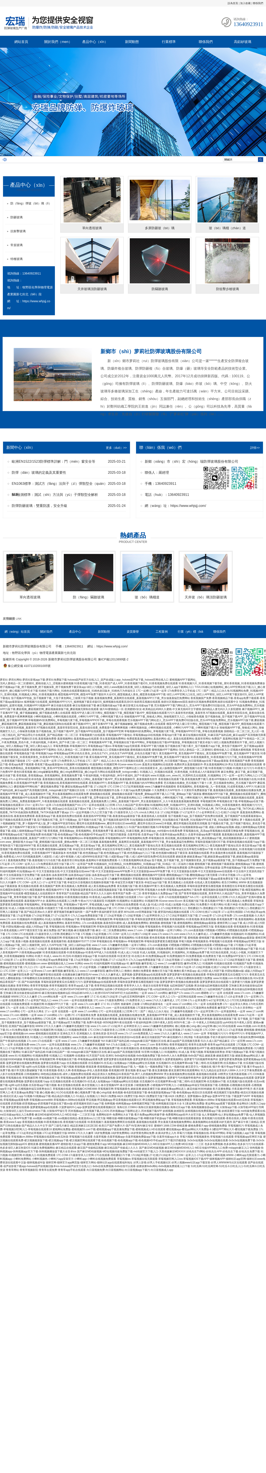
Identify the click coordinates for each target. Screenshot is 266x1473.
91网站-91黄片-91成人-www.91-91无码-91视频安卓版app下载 (61, 956)
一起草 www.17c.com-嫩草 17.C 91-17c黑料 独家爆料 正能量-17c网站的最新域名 (116, 1004)
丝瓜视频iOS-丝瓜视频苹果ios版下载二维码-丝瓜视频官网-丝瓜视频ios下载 (199, 1063)
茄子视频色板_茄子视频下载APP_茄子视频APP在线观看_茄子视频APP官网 (80, 731)
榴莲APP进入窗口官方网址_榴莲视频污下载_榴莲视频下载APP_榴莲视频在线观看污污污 (123, 712)
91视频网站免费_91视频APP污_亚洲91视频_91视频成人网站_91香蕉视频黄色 (195, 805)
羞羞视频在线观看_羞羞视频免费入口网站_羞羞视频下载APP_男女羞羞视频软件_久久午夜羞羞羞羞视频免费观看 (134, 801)
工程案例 (162, 631)
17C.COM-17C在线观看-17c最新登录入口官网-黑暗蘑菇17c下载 (43, 934)
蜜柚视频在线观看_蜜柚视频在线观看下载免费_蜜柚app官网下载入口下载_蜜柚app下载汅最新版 (146, 793)
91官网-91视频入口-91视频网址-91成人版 (165, 1051)
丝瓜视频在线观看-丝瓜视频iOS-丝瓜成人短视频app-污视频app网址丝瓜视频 (111, 1063)
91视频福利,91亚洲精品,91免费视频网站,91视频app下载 (71, 827)
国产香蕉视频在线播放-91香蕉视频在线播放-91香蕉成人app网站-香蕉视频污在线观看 (87, 897)
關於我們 (46, 631)
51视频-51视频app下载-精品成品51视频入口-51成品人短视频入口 (62, 1096)
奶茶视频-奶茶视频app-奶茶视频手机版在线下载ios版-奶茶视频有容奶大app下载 (57, 1103)
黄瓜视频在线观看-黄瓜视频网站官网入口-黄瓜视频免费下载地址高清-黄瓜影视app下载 (211, 845)
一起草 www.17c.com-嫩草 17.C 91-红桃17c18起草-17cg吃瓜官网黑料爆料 (102, 996)
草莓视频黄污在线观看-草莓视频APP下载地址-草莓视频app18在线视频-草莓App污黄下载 (130, 734)
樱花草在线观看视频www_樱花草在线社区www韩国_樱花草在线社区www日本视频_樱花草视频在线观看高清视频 (142, 823)
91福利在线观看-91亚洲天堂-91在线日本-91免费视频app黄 (132, 956)
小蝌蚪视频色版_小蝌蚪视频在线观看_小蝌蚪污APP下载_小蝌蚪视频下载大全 (78, 716)
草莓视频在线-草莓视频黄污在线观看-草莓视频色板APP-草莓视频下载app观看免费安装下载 (185, 878)
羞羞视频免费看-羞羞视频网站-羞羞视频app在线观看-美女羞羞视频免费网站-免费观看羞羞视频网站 (95, 738)
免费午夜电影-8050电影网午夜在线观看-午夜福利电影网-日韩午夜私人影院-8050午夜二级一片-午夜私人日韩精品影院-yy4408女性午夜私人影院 (169, 1022)
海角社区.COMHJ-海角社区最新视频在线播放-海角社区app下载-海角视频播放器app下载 (168, 1107)
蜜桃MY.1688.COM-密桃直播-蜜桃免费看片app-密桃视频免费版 (190, 1125)
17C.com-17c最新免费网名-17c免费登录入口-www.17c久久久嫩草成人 (134, 1000)
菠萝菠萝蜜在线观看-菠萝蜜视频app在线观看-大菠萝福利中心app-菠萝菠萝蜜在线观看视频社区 (61, 1107)
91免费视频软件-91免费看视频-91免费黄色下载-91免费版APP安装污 (206, 956)
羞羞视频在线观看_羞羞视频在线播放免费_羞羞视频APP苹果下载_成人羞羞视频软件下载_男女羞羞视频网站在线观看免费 (167, 1015)
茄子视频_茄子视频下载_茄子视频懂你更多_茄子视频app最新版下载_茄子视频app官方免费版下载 (208, 860)
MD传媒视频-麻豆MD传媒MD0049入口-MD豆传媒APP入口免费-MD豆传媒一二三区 (155, 1144)
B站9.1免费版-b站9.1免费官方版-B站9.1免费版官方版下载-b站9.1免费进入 (144, 1096)
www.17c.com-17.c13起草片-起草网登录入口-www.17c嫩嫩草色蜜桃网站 (132, 1026)
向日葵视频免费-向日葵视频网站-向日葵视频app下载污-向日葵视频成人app (130, 1169)
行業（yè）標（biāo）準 (190, 636)
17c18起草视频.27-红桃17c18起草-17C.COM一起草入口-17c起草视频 (203, 1029)
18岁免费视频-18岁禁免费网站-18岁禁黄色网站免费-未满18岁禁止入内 (135, 1133)
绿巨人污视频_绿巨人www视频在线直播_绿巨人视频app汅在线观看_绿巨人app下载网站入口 (140, 687)
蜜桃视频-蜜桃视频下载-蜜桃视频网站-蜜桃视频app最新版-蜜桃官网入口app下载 (195, 922)
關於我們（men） (58, 42)
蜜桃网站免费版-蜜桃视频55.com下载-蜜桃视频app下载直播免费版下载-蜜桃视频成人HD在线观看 (109, 1129)
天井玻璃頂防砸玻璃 (92, 289)
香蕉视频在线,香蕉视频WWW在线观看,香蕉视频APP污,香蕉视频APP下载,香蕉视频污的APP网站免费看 (103, 782)
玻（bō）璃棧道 (147, 597)
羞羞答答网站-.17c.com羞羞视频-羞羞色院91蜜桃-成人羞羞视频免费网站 (107, 922)
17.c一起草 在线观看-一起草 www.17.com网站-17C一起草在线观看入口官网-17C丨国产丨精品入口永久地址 (106, 1011)
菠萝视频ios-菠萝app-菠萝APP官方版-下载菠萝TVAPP (218, 1096)
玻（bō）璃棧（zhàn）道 (227, 228)
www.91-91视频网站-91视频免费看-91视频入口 (35, 1055)
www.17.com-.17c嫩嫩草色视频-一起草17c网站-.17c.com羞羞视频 (166, 930)
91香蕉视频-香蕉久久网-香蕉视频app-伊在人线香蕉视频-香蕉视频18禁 (84, 1070)
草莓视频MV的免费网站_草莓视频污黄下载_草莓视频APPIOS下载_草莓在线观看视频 (77, 720)
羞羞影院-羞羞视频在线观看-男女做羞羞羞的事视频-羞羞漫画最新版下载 (195, 1018)
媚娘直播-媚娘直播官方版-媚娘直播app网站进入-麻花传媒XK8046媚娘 (171, 1088)
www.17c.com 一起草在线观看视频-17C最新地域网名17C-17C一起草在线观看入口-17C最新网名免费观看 (156, 1007)
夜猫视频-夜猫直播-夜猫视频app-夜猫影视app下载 (104, 1066)
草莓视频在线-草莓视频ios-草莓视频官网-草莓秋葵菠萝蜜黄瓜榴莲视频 (90, 926)
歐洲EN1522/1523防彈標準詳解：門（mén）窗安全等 (53, 461)
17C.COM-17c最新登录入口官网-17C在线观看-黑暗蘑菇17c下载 (125, 1029)
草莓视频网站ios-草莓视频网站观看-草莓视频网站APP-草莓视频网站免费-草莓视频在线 (114, 838)
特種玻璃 (16, 259)
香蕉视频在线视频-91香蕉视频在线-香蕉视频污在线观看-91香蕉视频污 (62, 1122)
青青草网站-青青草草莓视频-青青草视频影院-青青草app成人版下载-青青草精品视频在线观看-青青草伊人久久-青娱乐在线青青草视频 (92, 985)
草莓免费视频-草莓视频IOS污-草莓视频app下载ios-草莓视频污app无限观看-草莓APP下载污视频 (108, 746)
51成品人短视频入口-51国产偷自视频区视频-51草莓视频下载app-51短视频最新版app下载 (156, 827)
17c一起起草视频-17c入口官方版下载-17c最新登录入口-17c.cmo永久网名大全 (115, 812)
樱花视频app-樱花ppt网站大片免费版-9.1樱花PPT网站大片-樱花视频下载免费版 (212, 1129)
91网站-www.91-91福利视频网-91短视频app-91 (102, 963)
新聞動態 (132, 42)
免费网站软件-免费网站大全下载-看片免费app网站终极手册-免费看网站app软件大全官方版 (148, 1114)
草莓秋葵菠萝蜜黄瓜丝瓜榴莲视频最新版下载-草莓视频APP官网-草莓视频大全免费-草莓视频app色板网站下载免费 (136, 889)
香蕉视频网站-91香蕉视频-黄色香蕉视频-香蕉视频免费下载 (203, 919)
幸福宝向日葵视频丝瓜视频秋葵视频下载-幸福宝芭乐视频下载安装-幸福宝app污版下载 (117, 882)
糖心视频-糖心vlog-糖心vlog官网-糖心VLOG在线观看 (205, 1026)
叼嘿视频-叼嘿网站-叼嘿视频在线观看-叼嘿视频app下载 (201, 945)
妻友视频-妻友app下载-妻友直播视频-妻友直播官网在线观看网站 (162, 1070)
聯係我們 (258, 3)
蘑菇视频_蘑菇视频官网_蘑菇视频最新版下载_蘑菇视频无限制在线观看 (57, 709)
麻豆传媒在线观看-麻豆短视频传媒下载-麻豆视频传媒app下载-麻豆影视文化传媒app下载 (102, 705)
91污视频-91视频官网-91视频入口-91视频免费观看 (58, 1029)
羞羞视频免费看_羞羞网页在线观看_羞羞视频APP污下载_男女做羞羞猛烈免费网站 (142, 698)
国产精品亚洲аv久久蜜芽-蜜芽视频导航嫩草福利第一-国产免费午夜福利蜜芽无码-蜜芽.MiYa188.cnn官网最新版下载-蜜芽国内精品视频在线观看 (106, 911)
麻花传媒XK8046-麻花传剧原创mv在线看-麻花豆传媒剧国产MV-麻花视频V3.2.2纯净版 (143, 1037)
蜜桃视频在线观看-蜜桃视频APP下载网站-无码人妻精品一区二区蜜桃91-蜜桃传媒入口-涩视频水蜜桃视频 (68, 749)
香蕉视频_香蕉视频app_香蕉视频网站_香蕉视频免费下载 (49, 775)
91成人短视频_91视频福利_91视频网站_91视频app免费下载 (174, 952)
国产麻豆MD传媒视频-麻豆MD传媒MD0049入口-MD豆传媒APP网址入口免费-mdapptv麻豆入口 (194, 1147)
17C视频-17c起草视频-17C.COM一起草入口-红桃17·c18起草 (116, 934)
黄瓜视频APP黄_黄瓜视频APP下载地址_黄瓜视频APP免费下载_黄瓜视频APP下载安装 (209, 753)
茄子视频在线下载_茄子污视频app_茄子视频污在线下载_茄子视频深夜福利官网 (83, 819)
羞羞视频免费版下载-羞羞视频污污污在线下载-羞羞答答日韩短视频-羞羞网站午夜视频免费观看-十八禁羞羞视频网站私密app (79, 860)
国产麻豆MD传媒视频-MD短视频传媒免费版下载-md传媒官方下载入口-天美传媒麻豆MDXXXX (131, 1151)
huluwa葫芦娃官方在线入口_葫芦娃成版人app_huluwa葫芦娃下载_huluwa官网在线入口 (118, 679)
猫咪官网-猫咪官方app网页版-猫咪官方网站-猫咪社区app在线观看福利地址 (89, 1162)
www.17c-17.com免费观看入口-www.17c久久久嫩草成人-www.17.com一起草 (162, 1033)
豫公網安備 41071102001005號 (27, 666)
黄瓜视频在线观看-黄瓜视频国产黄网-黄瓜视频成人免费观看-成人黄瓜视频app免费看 (67, 886)
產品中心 (75, 631)
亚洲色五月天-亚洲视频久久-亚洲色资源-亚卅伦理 (88, 1033)
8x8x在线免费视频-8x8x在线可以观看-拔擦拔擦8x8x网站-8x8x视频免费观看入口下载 (141, 1166)
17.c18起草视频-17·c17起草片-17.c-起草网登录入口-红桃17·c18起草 (199, 812)
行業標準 (169, 42)
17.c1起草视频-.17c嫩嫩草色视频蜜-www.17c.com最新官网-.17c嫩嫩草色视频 (124, 967)
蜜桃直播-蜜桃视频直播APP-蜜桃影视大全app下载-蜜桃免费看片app (67, 1144)
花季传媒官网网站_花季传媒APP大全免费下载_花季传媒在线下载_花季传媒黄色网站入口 (90, 797)
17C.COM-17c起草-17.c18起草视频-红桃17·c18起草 (200, 967)
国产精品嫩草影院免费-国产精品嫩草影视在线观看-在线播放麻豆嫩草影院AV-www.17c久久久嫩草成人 (62, 974)
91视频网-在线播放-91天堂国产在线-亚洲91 (89, 1055)
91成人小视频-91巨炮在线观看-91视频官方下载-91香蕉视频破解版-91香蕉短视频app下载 (60, 908)
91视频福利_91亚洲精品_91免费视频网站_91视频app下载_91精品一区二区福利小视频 (144, 864)
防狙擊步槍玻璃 (227, 289)
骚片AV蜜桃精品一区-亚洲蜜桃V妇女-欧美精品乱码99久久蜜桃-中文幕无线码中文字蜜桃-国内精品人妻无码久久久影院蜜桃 (170, 709)
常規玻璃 (16, 245)
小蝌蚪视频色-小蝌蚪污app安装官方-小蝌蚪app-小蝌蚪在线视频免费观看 (74, 1158)
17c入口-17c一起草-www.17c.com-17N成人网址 (51, 967)
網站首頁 (21, 42)
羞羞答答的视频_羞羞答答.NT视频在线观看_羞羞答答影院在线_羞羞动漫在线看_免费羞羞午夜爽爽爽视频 (67, 727)
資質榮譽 (133, 631)
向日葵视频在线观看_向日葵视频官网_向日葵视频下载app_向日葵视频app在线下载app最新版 (174, 760)
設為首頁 (233, 3)
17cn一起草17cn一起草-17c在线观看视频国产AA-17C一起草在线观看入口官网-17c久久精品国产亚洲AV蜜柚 (87, 805)
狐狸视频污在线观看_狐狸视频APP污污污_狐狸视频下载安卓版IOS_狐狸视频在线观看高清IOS (79, 701)
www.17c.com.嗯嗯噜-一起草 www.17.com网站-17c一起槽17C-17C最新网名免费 (49, 1015)
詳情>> (255, 447)
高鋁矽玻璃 (242, 42)
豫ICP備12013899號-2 (113, 659)
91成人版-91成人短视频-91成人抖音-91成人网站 (70, 1048)
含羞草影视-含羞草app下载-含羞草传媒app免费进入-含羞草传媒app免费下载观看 (174, 834)
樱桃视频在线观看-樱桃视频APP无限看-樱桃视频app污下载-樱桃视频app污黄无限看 (169, 875)
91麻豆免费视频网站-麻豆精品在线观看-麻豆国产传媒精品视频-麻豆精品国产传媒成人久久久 (84, 1147)
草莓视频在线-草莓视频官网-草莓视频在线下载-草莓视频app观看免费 (63, 1059)
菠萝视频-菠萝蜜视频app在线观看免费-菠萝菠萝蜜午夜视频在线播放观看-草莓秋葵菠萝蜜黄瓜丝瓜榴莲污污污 (185, 974)
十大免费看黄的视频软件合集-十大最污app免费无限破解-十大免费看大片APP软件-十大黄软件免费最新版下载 (149, 790)
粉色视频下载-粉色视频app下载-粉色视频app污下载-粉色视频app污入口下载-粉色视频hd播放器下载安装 (127, 852)
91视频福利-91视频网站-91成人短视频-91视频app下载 (48, 919)
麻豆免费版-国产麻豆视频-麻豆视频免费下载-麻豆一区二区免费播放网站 (85, 930)
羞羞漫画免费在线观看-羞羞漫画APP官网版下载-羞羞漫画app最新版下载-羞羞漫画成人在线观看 (111, 816)
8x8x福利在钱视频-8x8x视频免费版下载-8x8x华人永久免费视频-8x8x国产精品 (159, 1055)
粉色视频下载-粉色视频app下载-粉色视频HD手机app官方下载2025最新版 (83, 834)
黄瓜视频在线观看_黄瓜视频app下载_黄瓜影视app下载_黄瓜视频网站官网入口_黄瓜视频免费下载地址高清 (99, 845)
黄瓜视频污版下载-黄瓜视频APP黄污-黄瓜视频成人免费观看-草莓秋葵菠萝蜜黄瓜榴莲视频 (169, 886)
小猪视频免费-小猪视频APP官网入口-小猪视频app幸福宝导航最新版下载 (176, 1085)
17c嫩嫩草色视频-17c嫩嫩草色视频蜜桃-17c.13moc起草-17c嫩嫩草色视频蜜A (87, 878)
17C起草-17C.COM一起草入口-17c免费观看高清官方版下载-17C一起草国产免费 (46, 864)
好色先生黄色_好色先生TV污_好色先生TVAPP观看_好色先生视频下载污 (116, 753)
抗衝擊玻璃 (18, 231)
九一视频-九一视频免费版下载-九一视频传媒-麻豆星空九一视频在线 (172, 1066)
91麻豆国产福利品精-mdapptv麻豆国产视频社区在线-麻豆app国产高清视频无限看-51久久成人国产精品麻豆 (168, 1040)
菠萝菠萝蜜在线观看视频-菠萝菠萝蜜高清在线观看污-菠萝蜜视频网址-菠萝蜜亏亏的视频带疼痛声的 (160, 1059)
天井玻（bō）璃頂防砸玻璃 (206, 597)
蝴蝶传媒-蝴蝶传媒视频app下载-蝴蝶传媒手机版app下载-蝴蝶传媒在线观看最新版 (154, 1118)
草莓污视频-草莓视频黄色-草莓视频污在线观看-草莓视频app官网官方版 (172, 926)
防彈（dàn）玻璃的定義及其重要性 (39, 472)
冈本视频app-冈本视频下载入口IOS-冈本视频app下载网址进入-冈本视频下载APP (115, 1110)
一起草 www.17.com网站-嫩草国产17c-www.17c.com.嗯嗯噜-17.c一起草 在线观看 (186, 993)
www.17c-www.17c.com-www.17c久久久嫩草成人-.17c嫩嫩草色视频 (191, 934)
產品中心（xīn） (95, 42)
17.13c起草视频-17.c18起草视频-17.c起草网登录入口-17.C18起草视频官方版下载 (151, 915)
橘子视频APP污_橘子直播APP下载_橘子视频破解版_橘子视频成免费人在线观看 (119, 723)
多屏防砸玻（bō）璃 (160, 228)
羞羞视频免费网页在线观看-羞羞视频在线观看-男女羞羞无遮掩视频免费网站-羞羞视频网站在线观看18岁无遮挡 (168, 1122)
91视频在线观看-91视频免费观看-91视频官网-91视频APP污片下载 (174, 948)
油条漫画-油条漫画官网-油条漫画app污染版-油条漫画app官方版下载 (80, 875)
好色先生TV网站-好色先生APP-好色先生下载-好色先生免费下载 (223, 1151)
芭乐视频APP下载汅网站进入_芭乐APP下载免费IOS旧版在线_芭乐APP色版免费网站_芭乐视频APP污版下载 (191, 720)
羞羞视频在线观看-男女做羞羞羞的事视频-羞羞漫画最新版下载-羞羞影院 (111, 1018)
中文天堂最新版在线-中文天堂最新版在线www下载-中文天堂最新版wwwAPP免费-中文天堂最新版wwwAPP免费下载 (103, 871)
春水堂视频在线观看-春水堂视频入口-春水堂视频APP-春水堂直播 (95, 1085)
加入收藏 (245, 3)
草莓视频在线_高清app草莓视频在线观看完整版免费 (213, 830)
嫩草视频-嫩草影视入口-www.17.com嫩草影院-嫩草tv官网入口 (166, 963)
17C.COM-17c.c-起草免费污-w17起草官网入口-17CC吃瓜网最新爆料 (215, 1000)
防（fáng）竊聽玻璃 (88, 597)
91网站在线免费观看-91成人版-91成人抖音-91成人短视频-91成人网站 (155, 904)
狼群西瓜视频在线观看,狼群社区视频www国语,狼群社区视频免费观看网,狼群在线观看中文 (186, 701)
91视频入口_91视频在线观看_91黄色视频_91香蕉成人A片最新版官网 (180, 771)
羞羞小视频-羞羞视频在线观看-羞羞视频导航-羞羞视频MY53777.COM (55, 941)
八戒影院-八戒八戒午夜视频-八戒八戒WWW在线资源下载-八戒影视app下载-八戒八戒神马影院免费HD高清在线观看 (108, 856)
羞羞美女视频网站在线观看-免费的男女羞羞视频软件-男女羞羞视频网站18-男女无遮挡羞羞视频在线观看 (202, 764)
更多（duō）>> (116, 447)
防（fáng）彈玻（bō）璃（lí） (31, 203)
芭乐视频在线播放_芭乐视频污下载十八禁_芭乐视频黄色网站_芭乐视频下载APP (210, 782)
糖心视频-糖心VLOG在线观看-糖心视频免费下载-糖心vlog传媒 (76, 1092)
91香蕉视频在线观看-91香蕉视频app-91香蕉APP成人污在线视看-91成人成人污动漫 (90, 952)
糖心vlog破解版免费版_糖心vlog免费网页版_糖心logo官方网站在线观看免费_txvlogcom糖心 (86, 771)
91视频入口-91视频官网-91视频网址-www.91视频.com (61, 1037)
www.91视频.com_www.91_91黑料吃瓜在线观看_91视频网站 (186, 775)
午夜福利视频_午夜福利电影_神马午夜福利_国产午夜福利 (116, 775)
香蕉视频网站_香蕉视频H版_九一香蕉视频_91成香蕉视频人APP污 (215, 786)
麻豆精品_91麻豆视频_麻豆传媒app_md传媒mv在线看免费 (148, 830)
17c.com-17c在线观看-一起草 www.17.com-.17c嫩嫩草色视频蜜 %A (66, 1040)
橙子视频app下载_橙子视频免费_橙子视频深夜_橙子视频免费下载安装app (43, 687)
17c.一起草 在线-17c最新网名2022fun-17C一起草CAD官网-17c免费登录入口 (50, 1007)
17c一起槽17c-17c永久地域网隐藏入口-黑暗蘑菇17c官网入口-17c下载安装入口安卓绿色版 (144, 808)
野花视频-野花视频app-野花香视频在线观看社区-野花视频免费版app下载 (128, 1099)
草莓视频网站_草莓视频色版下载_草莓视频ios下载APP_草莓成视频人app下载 (69, 904)
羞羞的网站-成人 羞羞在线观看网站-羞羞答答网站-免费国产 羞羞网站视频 (195, 738)
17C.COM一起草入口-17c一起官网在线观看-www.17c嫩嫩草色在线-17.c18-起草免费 (194, 996)
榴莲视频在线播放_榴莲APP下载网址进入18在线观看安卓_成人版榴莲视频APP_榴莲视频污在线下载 (149, 768)
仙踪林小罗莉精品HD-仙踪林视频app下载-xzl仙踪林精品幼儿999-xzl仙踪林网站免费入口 (156, 989)
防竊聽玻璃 (160, 289)
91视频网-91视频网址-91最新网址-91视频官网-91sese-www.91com (102, 764)
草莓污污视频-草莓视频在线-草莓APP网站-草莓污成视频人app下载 (215, 1133)
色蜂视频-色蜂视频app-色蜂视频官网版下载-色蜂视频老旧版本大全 (143, 1103)
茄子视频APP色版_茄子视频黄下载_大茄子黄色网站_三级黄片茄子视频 (52, 698)
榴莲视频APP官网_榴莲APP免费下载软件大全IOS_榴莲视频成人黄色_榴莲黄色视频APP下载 (112, 694)
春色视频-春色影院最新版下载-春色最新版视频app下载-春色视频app (151, 1092)
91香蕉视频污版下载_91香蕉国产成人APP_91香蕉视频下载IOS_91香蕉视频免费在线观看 (126, 683)
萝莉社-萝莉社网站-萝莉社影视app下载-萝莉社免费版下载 (33, 679)
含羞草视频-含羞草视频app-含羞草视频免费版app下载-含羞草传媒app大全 (136, 1136)
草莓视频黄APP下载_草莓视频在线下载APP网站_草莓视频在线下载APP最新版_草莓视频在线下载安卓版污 (151, 742)
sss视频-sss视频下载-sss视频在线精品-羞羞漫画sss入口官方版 (69, 1118)
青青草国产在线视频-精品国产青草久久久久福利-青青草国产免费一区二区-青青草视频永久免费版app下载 (117, 893)
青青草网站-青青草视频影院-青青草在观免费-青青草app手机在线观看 (195, 1044)
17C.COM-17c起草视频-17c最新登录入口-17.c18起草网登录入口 (149, 908)
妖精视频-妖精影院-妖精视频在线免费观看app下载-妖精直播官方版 (201, 1110)
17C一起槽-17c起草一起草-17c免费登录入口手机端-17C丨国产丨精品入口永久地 (183, 690)
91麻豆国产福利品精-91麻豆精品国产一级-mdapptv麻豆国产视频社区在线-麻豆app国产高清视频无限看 (81, 1051)
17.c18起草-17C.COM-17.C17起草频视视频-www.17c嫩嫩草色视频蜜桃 (135, 786)
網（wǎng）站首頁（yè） (17, 636)
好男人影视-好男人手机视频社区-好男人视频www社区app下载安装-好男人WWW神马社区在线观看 (190, 1162)
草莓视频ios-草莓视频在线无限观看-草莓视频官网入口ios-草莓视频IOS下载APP (163, 1158)
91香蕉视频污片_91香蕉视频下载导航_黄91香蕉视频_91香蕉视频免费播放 (222, 683)
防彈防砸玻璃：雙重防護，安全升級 (39, 506)
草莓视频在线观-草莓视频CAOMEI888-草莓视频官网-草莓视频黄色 (91, 1088)
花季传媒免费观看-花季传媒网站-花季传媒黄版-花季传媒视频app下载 (206, 867)
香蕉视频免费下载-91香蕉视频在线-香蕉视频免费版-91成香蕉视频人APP (141, 1048)
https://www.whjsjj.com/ (188, 506)
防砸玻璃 (16, 217)
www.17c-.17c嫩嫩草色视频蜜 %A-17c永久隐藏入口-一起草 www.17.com (113, 1044)
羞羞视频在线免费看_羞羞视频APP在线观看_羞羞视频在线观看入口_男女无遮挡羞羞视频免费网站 (109, 867)
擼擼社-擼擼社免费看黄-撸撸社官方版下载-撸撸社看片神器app (160, 970)
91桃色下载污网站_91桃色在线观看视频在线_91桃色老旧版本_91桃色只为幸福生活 (87, 690)
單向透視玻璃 (92, 228)
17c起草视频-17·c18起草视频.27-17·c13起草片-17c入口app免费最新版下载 (59, 915)
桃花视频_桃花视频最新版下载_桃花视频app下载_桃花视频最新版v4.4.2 (207, 838)
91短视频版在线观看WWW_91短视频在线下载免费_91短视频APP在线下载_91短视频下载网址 (184, 819)
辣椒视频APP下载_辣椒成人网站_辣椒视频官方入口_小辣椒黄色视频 (164, 716)
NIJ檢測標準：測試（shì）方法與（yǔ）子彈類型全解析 (55, 494)
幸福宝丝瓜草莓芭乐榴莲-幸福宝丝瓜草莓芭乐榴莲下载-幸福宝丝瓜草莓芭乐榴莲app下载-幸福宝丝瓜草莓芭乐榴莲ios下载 (143, 849)
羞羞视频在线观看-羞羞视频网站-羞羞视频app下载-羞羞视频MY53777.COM (91, 948)
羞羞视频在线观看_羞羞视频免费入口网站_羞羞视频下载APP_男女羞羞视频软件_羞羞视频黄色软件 (100, 779)
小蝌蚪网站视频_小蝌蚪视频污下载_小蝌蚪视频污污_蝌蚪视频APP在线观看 (186, 797)
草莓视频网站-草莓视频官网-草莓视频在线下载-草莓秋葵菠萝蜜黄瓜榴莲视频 (124, 919)
